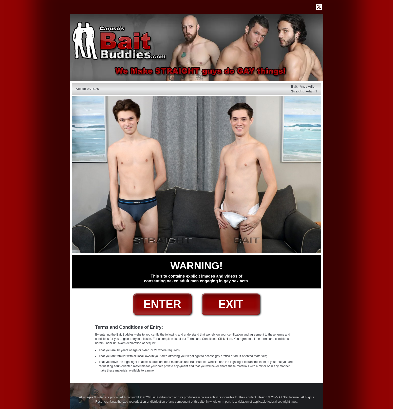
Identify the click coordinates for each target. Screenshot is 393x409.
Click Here (225, 339)
